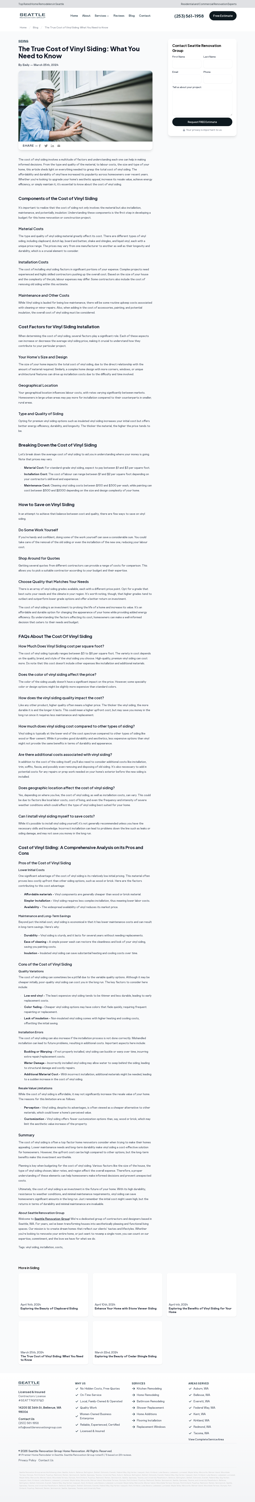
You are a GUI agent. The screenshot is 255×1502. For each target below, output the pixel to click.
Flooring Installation (149, 1420)
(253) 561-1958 (189, 15)
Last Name (209, 57)
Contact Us (45, 1460)
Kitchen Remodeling (149, 1388)
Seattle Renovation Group (52, 1219)
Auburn (72, 1472)
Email (175, 72)
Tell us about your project (186, 87)
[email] (60, 146)
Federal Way (121, 1472)
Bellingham (88, 1472)
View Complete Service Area (206, 1439)
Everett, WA (201, 1401)
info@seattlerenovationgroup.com (40, 1427)
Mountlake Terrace (60, 1478)
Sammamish (74, 1475)
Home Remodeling (148, 1395)
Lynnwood (183, 1472)
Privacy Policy (27, 1460)
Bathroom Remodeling (151, 1401)
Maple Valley (193, 1472)
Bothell (97, 1472)
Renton (65, 1475)
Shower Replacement (150, 1407)
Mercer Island (214, 1472)
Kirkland (153, 1472)
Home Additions (147, 1414)
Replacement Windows (151, 1426)
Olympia (30, 1475)
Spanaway (91, 1475)
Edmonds (105, 1472)
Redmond (58, 1475)
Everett (112, 1472)
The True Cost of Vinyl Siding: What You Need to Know (76, 27)
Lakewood (174, 1472)
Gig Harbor (132, 1472)
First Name (178, 57)
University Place (109, 1475)
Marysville (203, 1472)
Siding (23, 41)
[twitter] (47, 146)
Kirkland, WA (201, 1420)
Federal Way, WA (204, 1407)
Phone (207, 72)
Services (102, 15)
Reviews (119, 15)
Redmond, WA (202, 1426)
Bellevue (79, 1472)
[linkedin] (53, 146)
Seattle (65, 1472)
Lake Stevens (163, 1472)
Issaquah (141, 1472)
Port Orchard (39, 1475)
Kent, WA (199, 1414)
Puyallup (49, 1475)
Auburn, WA (201, 1388)
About (86, 15)
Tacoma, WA (201, 1433)
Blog (132, 15)
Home (74, 15)
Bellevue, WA (201, 1395)
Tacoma (98, 1475)
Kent (147, 1472)
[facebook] (41, 146)
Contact (145, 15)
